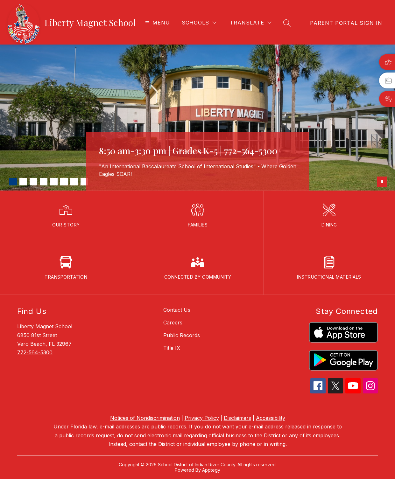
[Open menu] (157, 23)
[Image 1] (13, 181)
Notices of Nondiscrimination (145, 418)
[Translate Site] (250, 23)
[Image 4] (43, 181)
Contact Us (176, 310)
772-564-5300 (35, 352)
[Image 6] (64, 181)
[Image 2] (23, 181)
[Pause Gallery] (382, 182)
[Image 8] (84, 181)
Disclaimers (237, 418)
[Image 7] (74, 181)
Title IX (171, 348)
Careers (172, 322)
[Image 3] (33, 181)
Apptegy (211, 470)
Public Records (181, 335)
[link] (346, 23)
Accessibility (270, 418)
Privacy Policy (202, 418)
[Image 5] (54, 181)
